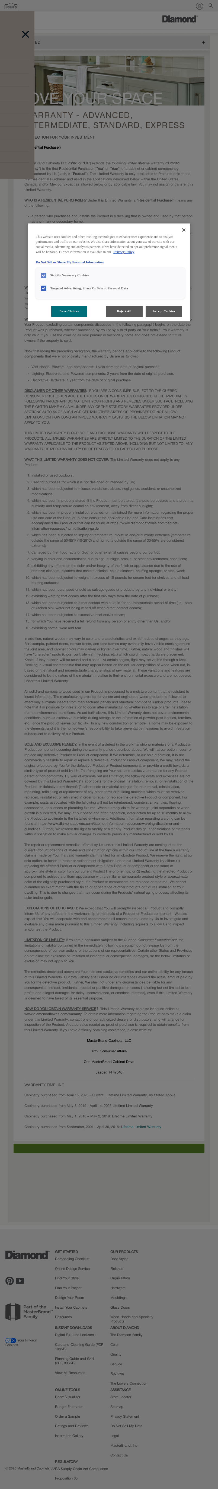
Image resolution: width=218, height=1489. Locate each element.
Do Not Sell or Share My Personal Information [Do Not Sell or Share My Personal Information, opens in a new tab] (70, 262)
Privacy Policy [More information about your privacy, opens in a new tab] (123, 252)
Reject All (124, 311)
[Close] (184, 230)
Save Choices (69, 311)
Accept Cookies (164, 311)
